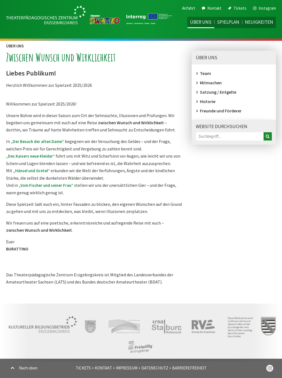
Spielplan (228, 22)
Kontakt (211, 8)
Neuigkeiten (259, 22)
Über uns (201, 22)
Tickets (237, 8)
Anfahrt (188, 8)
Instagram (264, 8)
